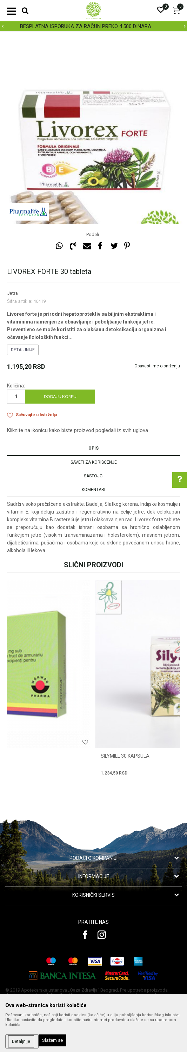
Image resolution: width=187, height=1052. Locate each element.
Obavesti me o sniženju (157, 366)
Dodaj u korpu (60, 396)
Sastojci (93, 475)
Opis (93, 448)
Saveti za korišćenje (94, 462)
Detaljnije (23, 349)
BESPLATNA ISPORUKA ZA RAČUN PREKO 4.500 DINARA (93, 26)
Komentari (93, 489)
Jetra (12, 293)
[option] (93, 26)
